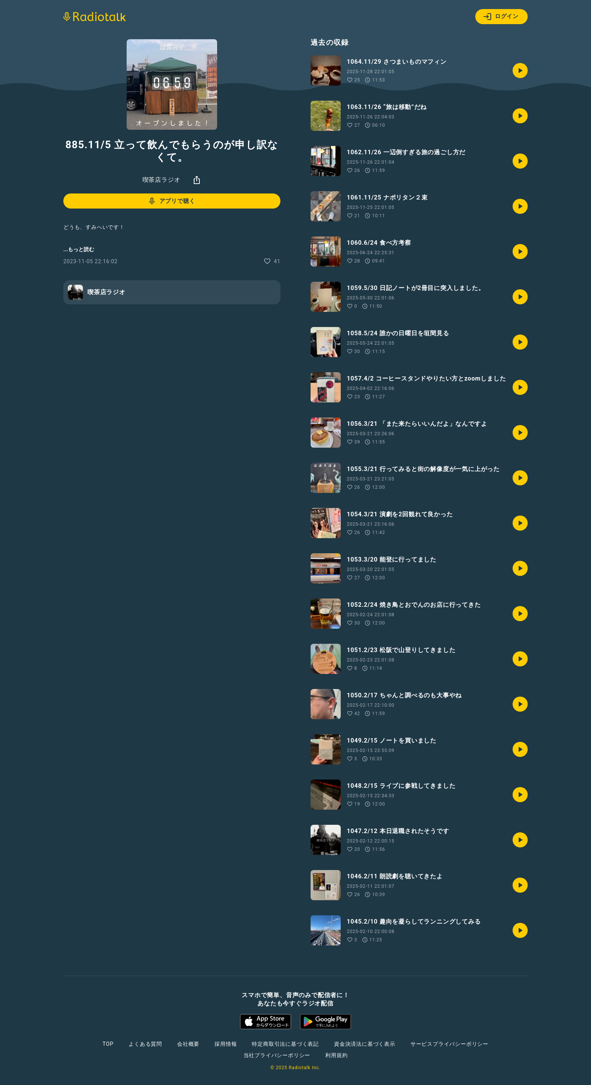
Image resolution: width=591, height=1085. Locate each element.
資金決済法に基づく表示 (364, 1044)
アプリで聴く (171, 201)
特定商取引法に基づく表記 (285, 1044)
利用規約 (336, 1055)
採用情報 (225, 1044)
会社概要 (188, 1044)
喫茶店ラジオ (161, 179)
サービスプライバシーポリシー (449, 1044)
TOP (108, 1044)
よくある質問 (145, 1044)
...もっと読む (78, 249)
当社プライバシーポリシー (277, 1055)
